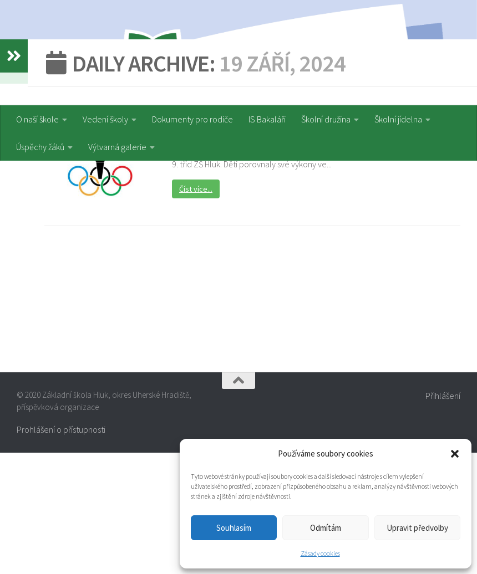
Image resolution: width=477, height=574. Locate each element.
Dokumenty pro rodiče (192, 119)
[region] (238, 52)
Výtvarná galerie (117, 146)
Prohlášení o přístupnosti (61, 550)
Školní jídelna (398, 119)
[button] (454, 453)
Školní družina (326, 119)
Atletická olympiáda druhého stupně (265, 250)
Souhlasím (233, 527)
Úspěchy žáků (40, 146)
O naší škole (37, 119)
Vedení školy (105, 119)
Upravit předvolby (417, 527)
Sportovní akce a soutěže (219, 232)
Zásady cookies (320, 553)
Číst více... (195, 311)
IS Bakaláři (267, 119)
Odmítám (325, 527)
